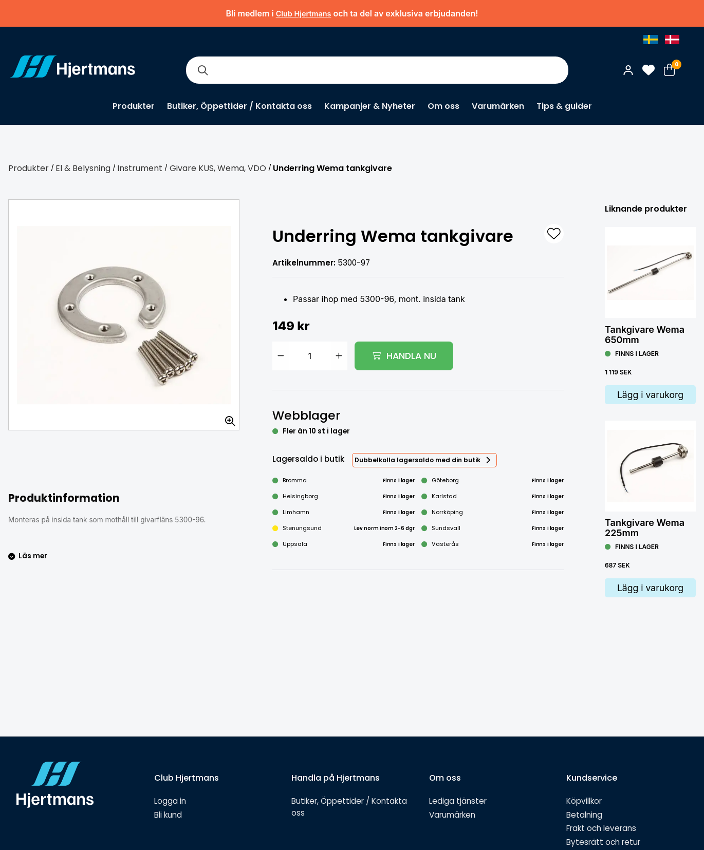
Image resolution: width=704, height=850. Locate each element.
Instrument (139, 168)
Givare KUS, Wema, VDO (218, 168)
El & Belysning (82, 168)
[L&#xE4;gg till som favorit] (554, 233)
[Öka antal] (339, 356)
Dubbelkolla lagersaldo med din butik (417, 460)
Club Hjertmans (303, 13)
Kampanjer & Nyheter (369, 106)
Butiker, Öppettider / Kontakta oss (239, 106)
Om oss (443, 106)
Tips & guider (564, 106)
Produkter (134, 106)
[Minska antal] (280, 356)
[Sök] (202, 70)
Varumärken (498, 106)
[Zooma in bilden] (226, 417)
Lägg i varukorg (650, 394)
